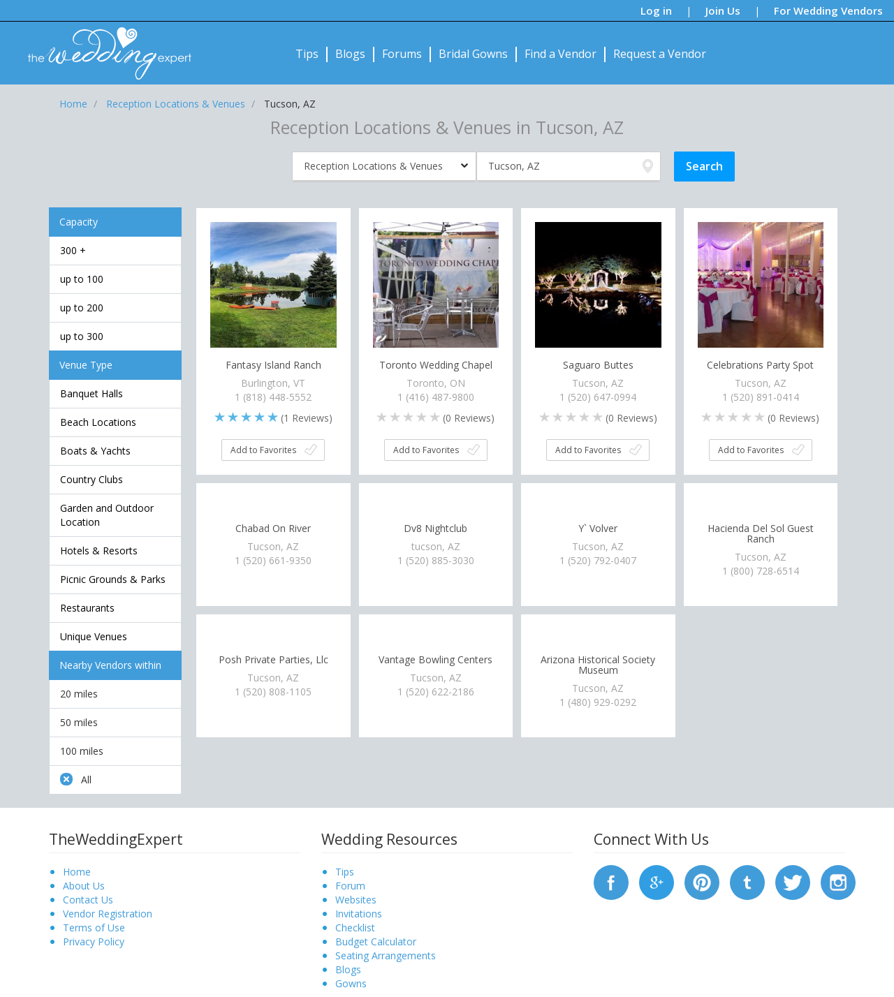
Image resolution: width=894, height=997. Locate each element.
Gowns (351, 983)
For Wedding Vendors (828, 10)
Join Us (722, 10)
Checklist (355, 927)
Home (77, 871)
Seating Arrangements (385, 955)
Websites (355, 899)
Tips (306, 53)
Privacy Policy (93, 941)
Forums (402, 53)
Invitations (358, 913)
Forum (350, 885)
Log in (656, 10)
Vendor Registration (107, 913)
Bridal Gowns (473, 53)
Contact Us (88, 899)
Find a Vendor (560, 53)
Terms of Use (94, 927)
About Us (84, 885)
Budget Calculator (375, 941)
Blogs (350, 53)
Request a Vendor (659, 53)
